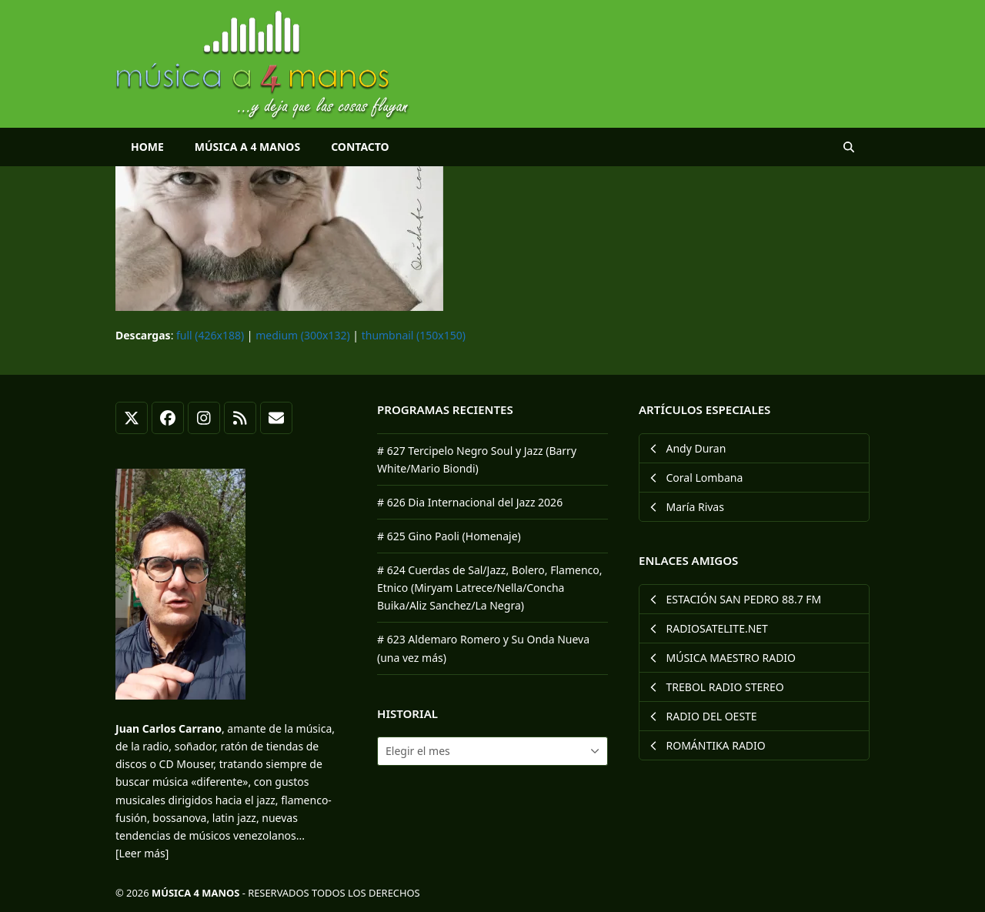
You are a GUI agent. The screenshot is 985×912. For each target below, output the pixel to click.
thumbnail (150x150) (414, 335)
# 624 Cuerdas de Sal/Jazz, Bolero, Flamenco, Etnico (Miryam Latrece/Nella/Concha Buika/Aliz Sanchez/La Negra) (490, 588)
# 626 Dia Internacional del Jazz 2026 (470, 502)
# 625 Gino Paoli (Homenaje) (449, 536)
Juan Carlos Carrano (168, 728)
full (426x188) (210, 335)
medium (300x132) (302, 335)
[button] (849, 147)
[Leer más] (142, 853)
